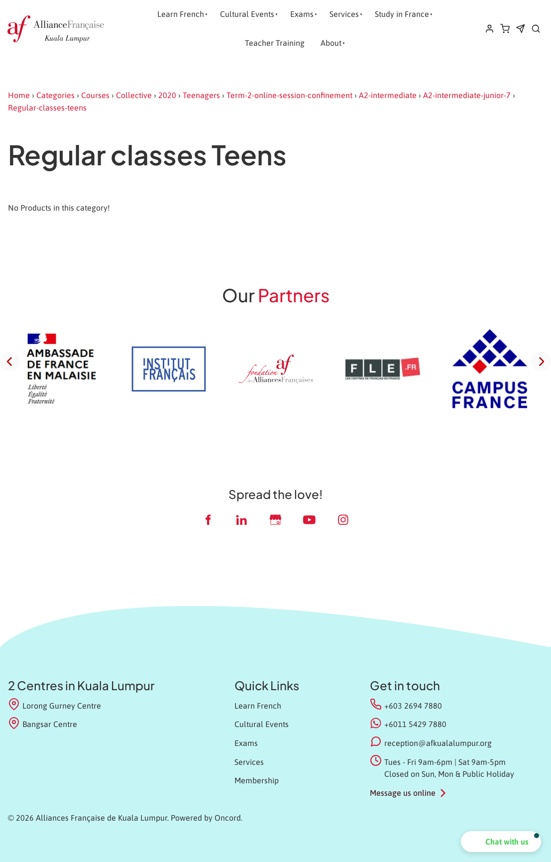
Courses (95, 95)
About (331, 42)
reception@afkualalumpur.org (438, 743)
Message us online (403, 792)
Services (344, 13)
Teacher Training (275, 42)
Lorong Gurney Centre (54, 705)
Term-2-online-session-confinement (289, 95)
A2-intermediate (388, 95)
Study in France (402, 13)
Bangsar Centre (42, 723)
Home (19, 95)
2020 (167, 95)
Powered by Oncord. (206, 817)
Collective (134, 95)
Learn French (180, 13)
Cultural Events (247, 13)
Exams (302, 13)
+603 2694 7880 (413, 705)
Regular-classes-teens (47, 107)
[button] (501, 841)
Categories (55, 95)
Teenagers (201, 95)
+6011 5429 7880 (415, 724)
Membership (256, 780)
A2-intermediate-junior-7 (467, 95)
